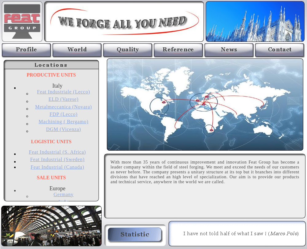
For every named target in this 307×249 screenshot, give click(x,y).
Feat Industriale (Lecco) (63, 91)
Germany (63, 194)
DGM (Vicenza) (63, 129)
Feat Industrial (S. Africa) (57, 152)
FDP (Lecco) (63, 114)
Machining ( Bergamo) (63, 121)
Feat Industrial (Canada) (57, 167)
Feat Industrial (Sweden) (57, 159)
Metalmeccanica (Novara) (63, 106)
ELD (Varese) (64, 99)
